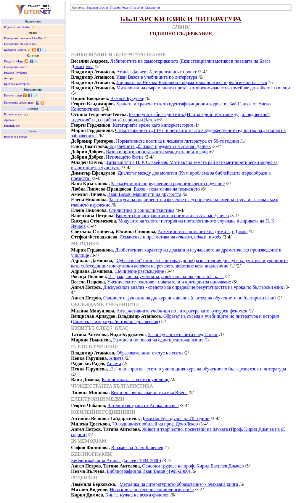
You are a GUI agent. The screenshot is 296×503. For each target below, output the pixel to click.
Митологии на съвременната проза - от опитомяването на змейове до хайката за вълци (203, 87)
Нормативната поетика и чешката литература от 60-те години (177, 141)
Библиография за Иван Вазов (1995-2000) (148, 471)
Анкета (116, 358)
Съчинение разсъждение (139, 271)
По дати (9, 61)
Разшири (92, 7)
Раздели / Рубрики (15, 72)
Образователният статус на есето (149, 352)
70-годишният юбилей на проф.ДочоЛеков (155, 423)
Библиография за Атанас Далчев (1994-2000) (116, 460)
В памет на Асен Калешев (137, 447)
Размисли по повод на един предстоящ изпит (158, 339)
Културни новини (15, 49)
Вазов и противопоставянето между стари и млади (157, 151)
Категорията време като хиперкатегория (152, 125)
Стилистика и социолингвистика (142, 210)
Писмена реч (12, 125)
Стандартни (152, 7)
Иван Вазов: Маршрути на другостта (144, 194)
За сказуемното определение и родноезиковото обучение (168, 183)
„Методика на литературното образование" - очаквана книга (178, 484)
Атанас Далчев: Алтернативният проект (156, 71)
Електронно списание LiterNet (23, 38)
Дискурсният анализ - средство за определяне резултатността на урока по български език (193, 287)
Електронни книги (15, 67)
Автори (8, 78)
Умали (125, 7)
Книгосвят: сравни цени (19, 102)
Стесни (103, 7)
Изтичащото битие (125, 156)
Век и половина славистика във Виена (149, 392)
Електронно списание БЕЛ (21, 44)
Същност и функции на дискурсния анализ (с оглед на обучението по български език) (189, 297)
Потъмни (137, 7)
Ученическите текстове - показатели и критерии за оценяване (169, 281)
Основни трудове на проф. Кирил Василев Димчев (193, 465)
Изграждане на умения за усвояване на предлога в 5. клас (165, 276)
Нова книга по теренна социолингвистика (152, 489)
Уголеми (115, 7)
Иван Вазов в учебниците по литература (156, 77)
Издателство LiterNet (17, 27)
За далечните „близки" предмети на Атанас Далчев (159, 146)
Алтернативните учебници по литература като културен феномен (181, 310)
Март (19, 61)
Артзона (9, 120)
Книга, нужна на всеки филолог (137, 494)
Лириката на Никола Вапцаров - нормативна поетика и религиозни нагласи (191, 82)
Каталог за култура (16, 114)
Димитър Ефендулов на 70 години (175, 418)
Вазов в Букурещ (127, 98)
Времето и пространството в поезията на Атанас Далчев (172, 215)
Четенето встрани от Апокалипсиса (143, 405)
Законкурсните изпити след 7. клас (183, 334)
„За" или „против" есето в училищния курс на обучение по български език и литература (197, 368)
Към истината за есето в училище (135, 379)
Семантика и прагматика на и (170, 236)
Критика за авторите (17, 84)
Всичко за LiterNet (15, 136)
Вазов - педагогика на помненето (166, 188)
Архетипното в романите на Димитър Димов (202, 231)
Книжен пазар (13, 95)
